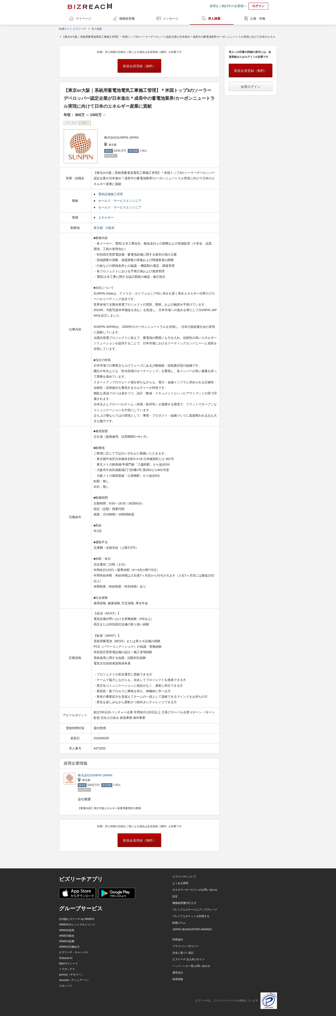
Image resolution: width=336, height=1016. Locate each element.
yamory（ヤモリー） (71, 974)
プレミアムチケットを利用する (190, 916)
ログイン (258, 6)
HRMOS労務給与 (69, 946)
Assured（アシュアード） (74, 980)
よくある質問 (180, 883)
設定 (175, 896)
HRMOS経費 (66, 941)
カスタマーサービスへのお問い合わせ (194, 889)
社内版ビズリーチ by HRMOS (76, 919)
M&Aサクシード (68, 963)
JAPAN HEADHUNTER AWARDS (192, 929)
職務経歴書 (127, 18)
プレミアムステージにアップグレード (194, 909)
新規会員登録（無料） (139, 66)
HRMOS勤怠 (66, 935)
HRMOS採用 (66, 930)
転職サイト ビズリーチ (72, 28)
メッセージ (170, 18)
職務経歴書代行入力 (184, 903)
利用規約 (177, 939)
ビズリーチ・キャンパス (73, 952)
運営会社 (177, 972)
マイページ (83, 18)
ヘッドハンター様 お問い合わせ (191, 966)
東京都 (99, 228)
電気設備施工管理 (110, 194)
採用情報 (177, 979)
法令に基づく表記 (183, 952)
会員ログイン (250, 86)
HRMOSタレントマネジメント (77, 924)
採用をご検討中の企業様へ (228, 6)
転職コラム (179, 922)
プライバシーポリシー (185, 946)
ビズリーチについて (184, 876)
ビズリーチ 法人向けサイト (188, 959)
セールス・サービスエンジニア (119, 200)
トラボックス (67, 969)
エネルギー (106, 217)
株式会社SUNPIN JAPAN (95, 775)
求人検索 (214, 18)
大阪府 (110, 228)
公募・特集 (258, 18)
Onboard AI (65, 958)
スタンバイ (65, 985)
